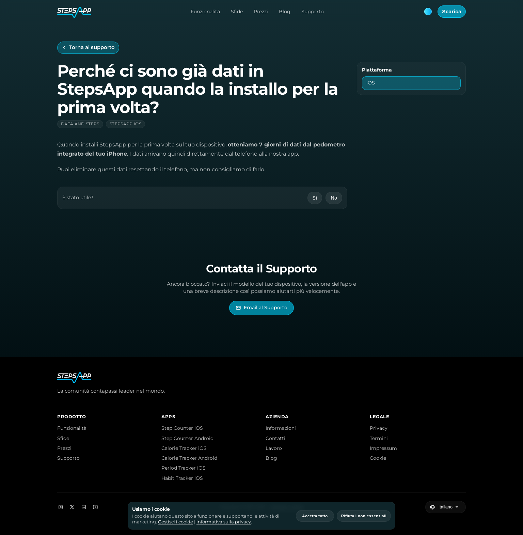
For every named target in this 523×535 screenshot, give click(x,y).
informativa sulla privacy (223, 521)
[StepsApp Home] (74, 11)
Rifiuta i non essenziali (363, 516)
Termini (379, 438)
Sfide (237, 12)
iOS (370, 83)
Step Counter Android (187, 438)
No (334, 198)
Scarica (451, 11)
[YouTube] (95, 507)
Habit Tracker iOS (182, 478)
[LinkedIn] (83, 507)
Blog (284, 12)
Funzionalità (205, 12)
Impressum (383, 448)
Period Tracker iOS (183, 468)
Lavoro (274, 448)
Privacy (378, 428)
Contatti (275, 438)
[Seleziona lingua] (449, 507)
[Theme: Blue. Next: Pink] (428, 11)
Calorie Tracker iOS (184, 448)
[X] (72, 507)
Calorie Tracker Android (189, 458)
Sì (315, 198)
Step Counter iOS (182, 428)
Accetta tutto (315, 516)
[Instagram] (60, 507)
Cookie (378, 458)
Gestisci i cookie (175, 521)
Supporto (312, 12)
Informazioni (281, 428)
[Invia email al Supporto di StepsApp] (261, 308)
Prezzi (261, 12)
